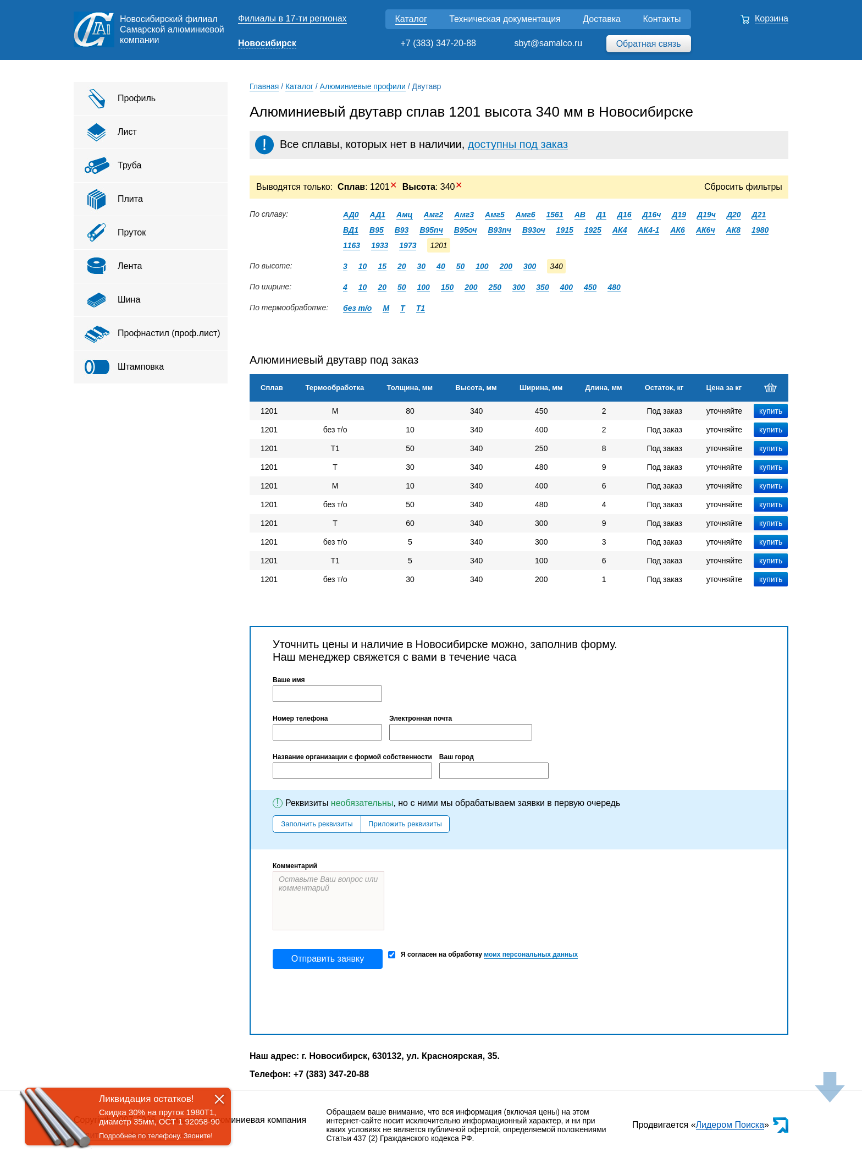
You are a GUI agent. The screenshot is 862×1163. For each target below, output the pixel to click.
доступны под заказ (518, 144)
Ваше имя (289, 680)
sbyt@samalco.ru (548, 43)
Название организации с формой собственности (352, 757)
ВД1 (350, 230)
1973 (407, 245)
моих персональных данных (531, 954)
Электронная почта (420, 718)
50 (460, 266)
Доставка (602, 19)
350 (542, 287)
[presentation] (356, 1001)
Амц (404, 214)
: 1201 (367, 186)
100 (482, 266)
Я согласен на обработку (483, 955)
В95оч (465, 230)
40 (440, 266)
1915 (564, 230)
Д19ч (706, 214)
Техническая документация (505, 19)
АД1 (378, 214)
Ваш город (456, 757)
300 (529, 266)
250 (495, 287)
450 (590, 287)
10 (362, 266)
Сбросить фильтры (743, 186)
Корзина (771, 18)
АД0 (351, 214)
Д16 (624, 214)
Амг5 (495, 214)
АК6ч (705, 230)
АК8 (733, 230)
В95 (376, 230)
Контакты (662, 19)
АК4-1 (648, 230)
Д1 (601, 214)
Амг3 (464, 214)
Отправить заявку (327, 958)
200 (506, 266)
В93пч (499, 230)
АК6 (677, 230)
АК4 (619, 230)
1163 (351, 245)
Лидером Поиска (730, 1124)
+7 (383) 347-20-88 (438, 43)
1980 (760, 230)
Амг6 (525, 214)
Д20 (734, 214)
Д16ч (652, 214)
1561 (554, 214)
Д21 (759, 214)
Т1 (420, 308)
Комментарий (295, 866)
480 (613, 287)
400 (566, 287)
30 (421, 266)
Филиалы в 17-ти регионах (292, 18)
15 (382, 266)
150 (447, 287)
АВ (579, 214)
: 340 (432, 186)
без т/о (357, 308)
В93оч (533, 230)
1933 (379, 245)
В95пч (431, 230)
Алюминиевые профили (363, 86)
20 (401, 266)
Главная (264, 86)
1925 (592, 230)
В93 (402, 230)
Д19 (679, 214)
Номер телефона (300, 718)
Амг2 (434, 214)
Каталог (411, 19)
